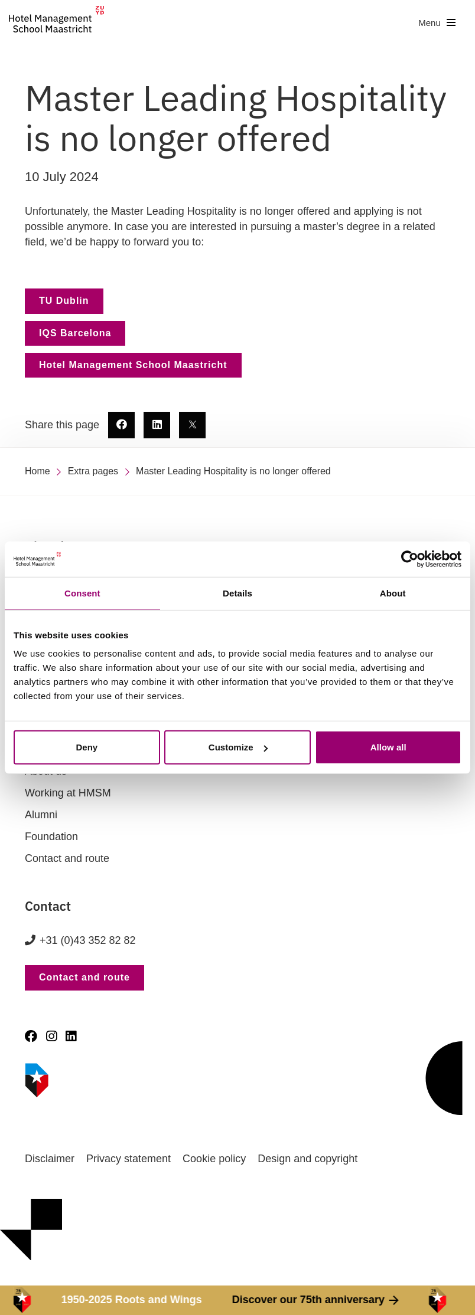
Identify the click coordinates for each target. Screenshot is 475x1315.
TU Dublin (64, 301)
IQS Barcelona (75, 333)
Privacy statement (128, 1159)
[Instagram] (51, 1036)
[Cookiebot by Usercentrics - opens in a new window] (409, 559)
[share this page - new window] (121, 425)
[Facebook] (31, 1036)
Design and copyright (307, 1159)
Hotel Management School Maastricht (133, 365)
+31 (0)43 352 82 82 (88, 940)
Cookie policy (214, 1159)
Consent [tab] (82, 593)
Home (37, 471)
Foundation (51, 836)
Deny (86, 747)
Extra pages (93, 471)
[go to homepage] (56, 23)
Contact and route (67, 858)
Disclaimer (49, 1159)
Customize (238, 747)
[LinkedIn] (71, 1036)
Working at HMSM (68, 793)
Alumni (41, 815)
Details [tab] (237, 593)
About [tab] (393, 593)
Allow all (388, 747)
